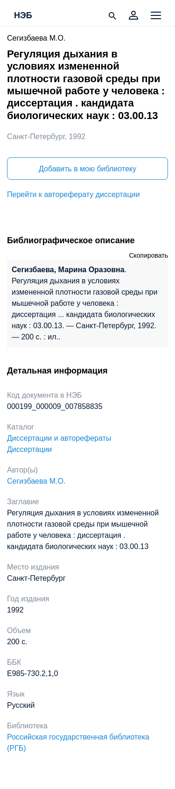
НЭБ (23, 16)
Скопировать (148, 255)
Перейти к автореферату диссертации (73, 194)
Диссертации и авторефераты (59, 438)
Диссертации (29, 449)
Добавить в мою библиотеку (87, 169)
